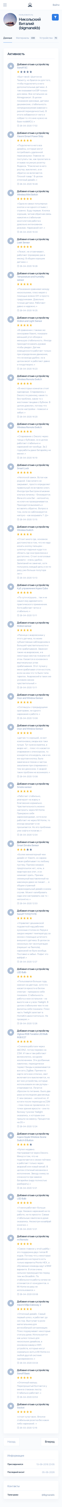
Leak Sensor (23, 242)
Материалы (26, 38)
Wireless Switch (25, 530)
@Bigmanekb (48, 1495)
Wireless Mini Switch (27, 194)
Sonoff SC (22, 67)
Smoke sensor (24, 787)
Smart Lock (23, 468)
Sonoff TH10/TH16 (27, 914)
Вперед (50, 1441)
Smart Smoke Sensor (28, 845)
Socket (20, 1407)
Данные (7, 37)
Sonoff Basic (23, 1373)
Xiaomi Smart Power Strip (30, 136)
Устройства (49, 38)
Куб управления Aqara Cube (32, 588)
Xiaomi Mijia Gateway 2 (29, 1304)
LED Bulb (21, 972)
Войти (56, 4)
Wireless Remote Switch (29, 379)
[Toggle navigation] (5, 5)
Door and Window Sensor (30, 698)
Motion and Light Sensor (29, 321)
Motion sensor (24, 626)
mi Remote (22, 1239)
